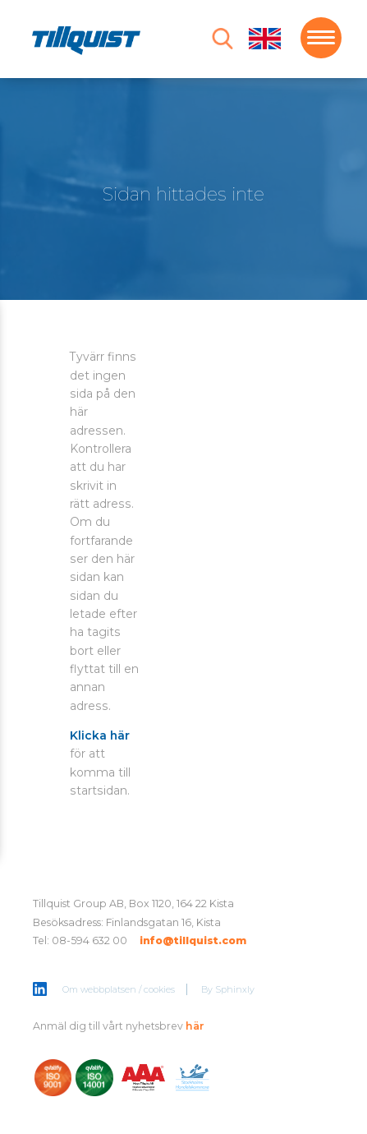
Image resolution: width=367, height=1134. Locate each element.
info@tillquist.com (193, 940)
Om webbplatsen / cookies (118, 989)
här (195, 1026)
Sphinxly (235, 989)
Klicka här (100, 735)
